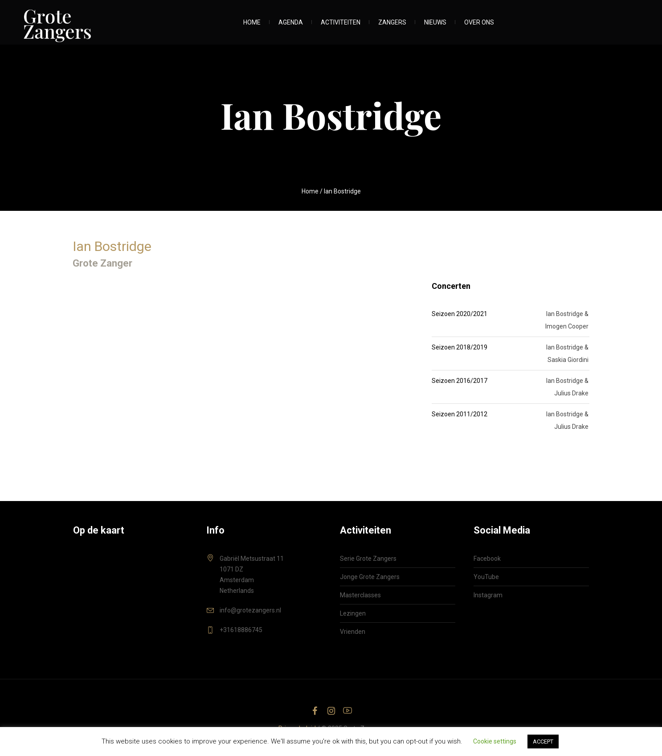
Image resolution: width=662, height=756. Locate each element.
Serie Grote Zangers (368, 558)
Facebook (487, 558)
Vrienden (352, 631)
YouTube (486, 576)
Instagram (488, 595)
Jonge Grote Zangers (370, 576)
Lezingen (353, 613)
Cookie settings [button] (494, 741)
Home (310, 191)
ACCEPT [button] (543, 741)
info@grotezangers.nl (250, 610)
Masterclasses (360, 595)
